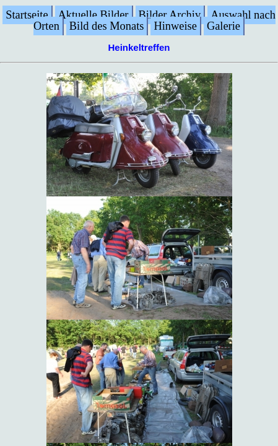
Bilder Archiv (170, 15)
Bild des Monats (106, 26)
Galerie (223, 26)
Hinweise (175, 26)
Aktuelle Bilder (93, 15)
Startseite (27, 15)
